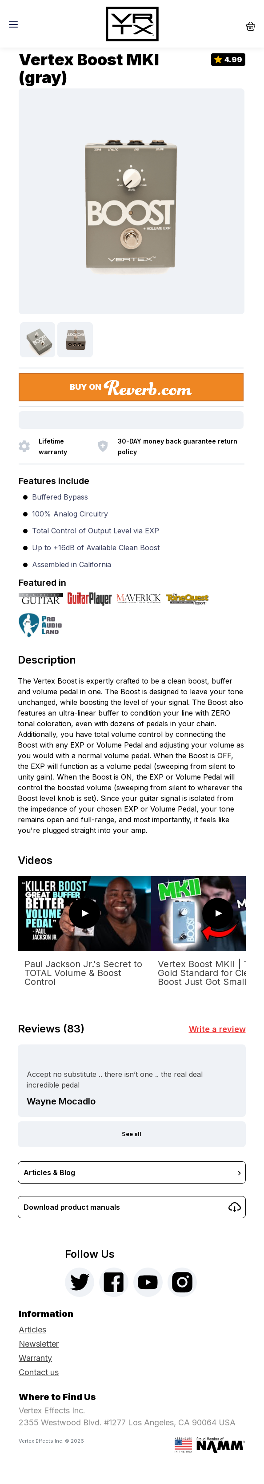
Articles (32, 1329)
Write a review (217, 1029)
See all (131, 1133)
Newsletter (39, 1343)
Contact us (39, 1372)
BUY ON (131, 388)
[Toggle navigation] (15, 24)
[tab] (131, 657)
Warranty (35, 1358)
